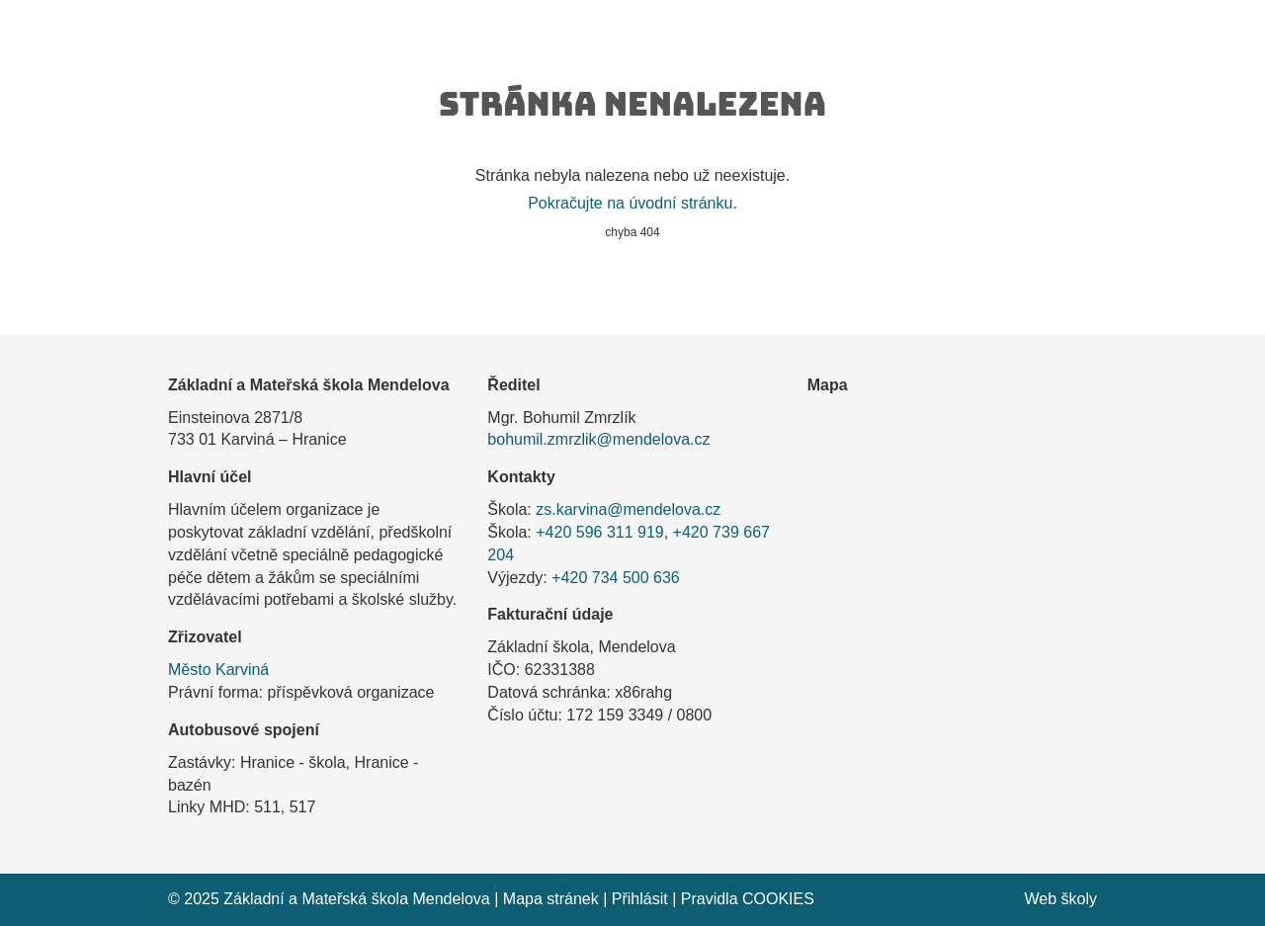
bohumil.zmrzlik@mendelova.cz (598, 439)
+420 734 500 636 (615, 577)
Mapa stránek (551, 898)
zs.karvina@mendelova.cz (628, 509)
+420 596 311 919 (599, 532)
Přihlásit (640, 898)
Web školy (1060, 898)
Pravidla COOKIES (747, 898)
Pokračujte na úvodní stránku (630, 203)
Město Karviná (218, 669)
